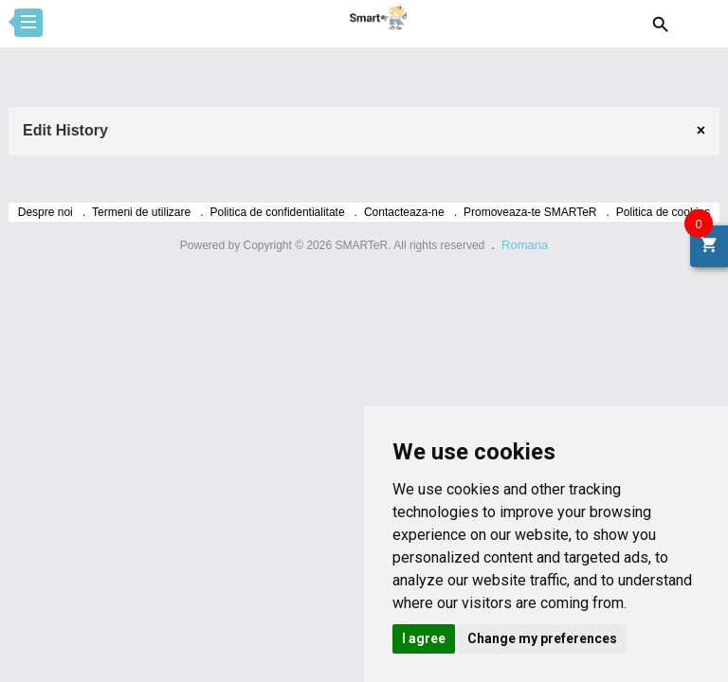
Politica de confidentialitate (277, 212)
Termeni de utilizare (141, 212)
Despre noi (45, 212)
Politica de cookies (663, 212)
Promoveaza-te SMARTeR (530, 212)
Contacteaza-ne (404, 212)
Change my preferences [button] (542, 638)
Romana (524, 245)
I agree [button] (424, 638)
